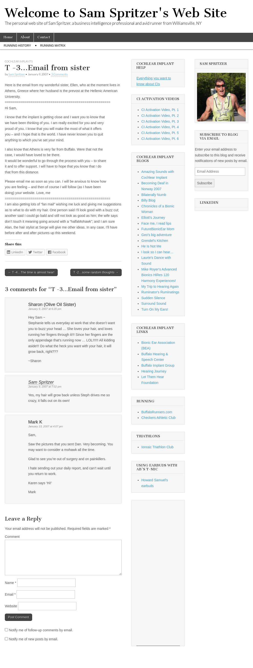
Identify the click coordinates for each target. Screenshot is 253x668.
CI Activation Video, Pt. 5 (160, 133)
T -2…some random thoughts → (95, 272)
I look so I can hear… (157, 252)
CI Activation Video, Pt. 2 (160, 116)
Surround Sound (153, 303)
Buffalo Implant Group (157, 365)
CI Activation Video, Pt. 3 (160, 121)
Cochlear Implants (19, 61)
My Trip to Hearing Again (160, 286)
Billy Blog (148, 200)
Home (8, 37)
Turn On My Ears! (154, 309)
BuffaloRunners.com (156, 412)
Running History (17, 45)
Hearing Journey (153, 371)
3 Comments (59, 74)
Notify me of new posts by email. (33, 639)
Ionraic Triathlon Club (157, 447)
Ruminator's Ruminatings (160, 292)
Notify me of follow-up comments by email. (41, 630)
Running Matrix (52, 45)
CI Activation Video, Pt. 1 (160, 110)
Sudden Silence (153, 298)
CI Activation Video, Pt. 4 (160, 127)
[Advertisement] (158, 573)
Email (10, 594)
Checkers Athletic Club (158, 418)
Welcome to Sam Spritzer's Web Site (116, 13)
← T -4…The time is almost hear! (31, 272)
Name (10, 583)
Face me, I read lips (156, 223)
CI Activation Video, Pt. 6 (160, 139)
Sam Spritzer (17, 74)
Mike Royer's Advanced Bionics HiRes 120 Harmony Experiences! (159, 275)
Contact (43, 37)
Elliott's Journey (153, 218)
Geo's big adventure (156, 235)
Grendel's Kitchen (154, 241)
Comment (12, 537)
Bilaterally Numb (153, 195)
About (25, 37)
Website (11, 606)
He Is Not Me (151, 246)
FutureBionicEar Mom (157, 229)
